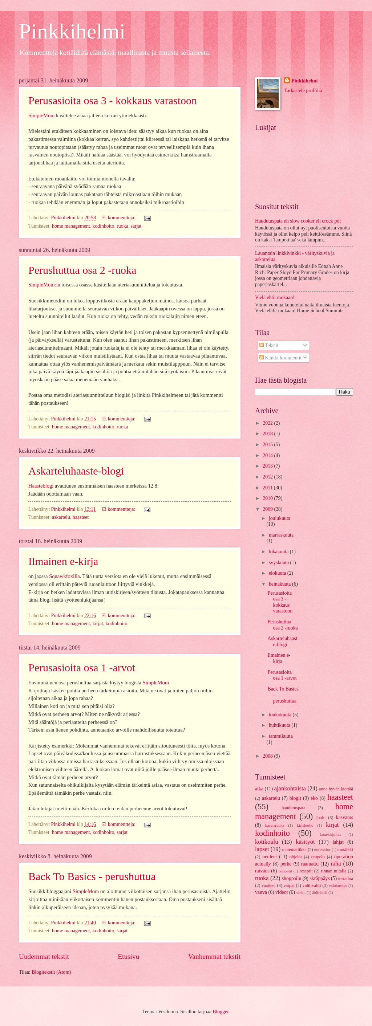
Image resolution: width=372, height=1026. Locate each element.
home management (71, 226)
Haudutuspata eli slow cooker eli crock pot (298, 221)
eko (314, 798)
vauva (261, 892)
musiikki (345, 849)
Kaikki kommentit (280, 358)
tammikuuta (281, 736)
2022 (268, 423)
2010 (268, 498)
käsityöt (305, 841)
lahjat (338, 842)
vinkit (301, 892)
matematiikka (294, 849)
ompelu (318, 856)
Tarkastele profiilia (303, 90)
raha (336, 863)
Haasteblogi (40, 486)
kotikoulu (266, 841)
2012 (268, 477)
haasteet (81, 517)
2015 (268, 444)
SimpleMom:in (44, 285)
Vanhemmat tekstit (214, 956)
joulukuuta (279, 518)
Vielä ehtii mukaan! (275, 297)
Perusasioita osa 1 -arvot (81, 667)
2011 (268, 487)
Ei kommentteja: (119, 217)
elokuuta (278, 573)
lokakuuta (279, 551)
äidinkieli (320, 892)
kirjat (98, 623)
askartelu (61, 517)
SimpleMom (41, 115)
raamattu (310, 864)
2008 (268, 756)
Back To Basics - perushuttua (92, 876)
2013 (268, 466)
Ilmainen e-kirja (63, 561)
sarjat (136, 226)
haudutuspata (293, 807)
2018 (268, 433)
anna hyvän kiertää (336, 788)
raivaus (262, 871)
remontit (285, 871)
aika (259, 788)
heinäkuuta (280, 584)
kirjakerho (305, 825)
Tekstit (269, 345)
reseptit (306, 871)
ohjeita (296, 856)
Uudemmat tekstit (44, 956)
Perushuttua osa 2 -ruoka (82, 270)
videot (281, 892)
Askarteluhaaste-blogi (76, 471)
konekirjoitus (330, 834)
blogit (295, 798)
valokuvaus (338, 885)
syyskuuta (279, 562)
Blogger (221, 1011)
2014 (268, 455)
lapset (262, 849)
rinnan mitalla (333, 871)
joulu (321, 817)
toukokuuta (281, 714)
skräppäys (319, 878)
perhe (286, 864)
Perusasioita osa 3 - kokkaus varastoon (112, 100)
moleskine (322, 849)
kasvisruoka (274, 825)
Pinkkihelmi (72, 31)
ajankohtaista (290, 788)
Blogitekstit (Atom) (51, 972)
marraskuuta (281, 535)
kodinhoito (103, 226)
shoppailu (292, 878)
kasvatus (344, 817)
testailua (345, 878)
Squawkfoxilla (64, 576)
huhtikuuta (280, 725)
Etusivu (128, 956)
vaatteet (269, 885)
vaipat (289, 885)
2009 (268, 509)
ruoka (122, 226)
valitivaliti (312, 885)
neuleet (269, 856)
